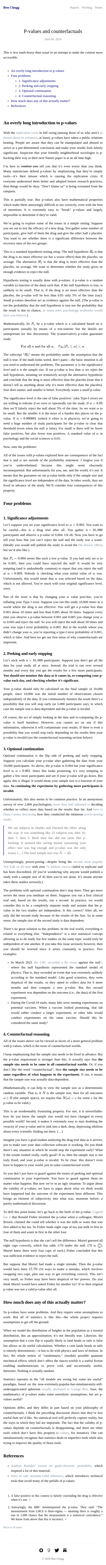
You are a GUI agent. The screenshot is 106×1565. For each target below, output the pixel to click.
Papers (74, 7)
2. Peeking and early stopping (39, 86)
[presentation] (91, 252)
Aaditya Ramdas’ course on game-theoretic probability (51, 1466)
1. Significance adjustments (37, 81)
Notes (99, 7)
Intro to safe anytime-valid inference (37, 1476)
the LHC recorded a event (55, 962)
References (18, 106)
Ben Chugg (11, 7)
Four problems (21, 76)
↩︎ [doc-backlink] (30, 1499)
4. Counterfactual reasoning (37, 96)
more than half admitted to (71, 804)
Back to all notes (12, 1527)
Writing (87, 7)
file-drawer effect (90, 545)
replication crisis (27, 133)
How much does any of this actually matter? (40, 101)
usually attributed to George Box (65, 1389)
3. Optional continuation (35, 91)
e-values (63, 1433)
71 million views (57, 867)
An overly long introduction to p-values (37, 71)
